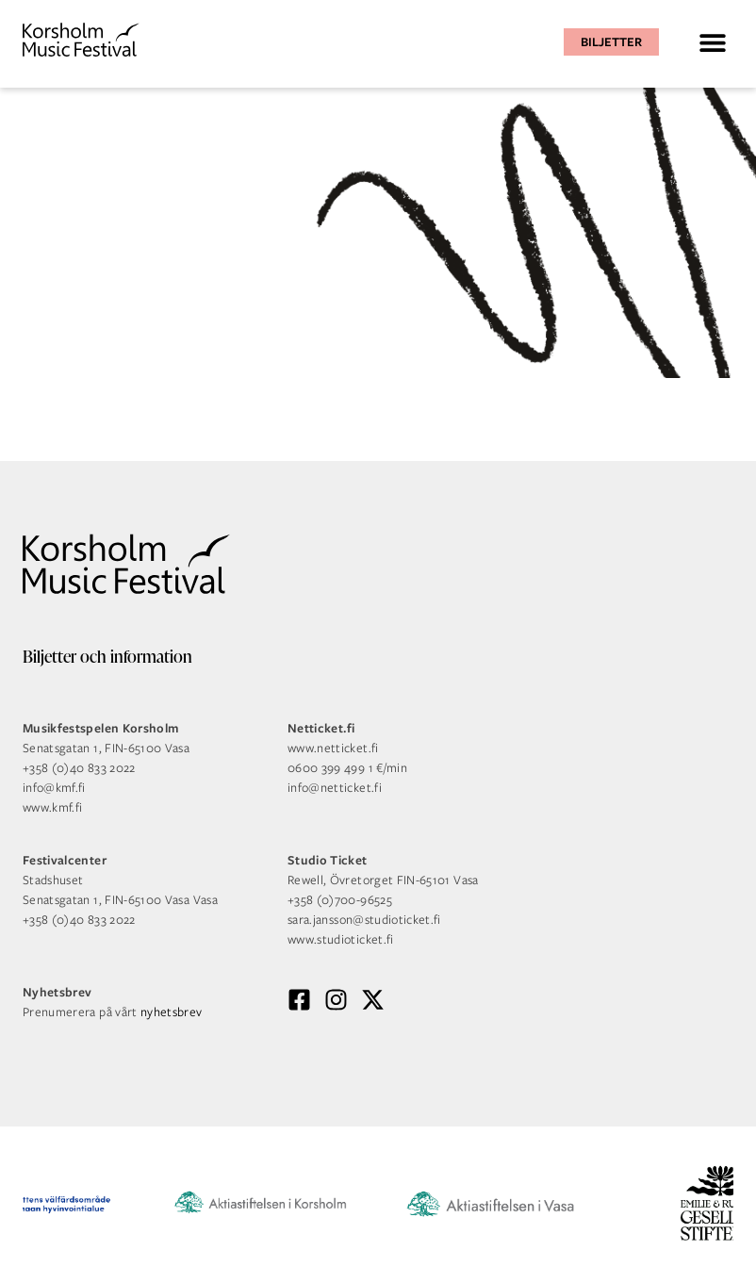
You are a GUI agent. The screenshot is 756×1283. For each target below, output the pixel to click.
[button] (712, 42)
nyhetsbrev (171, 1012)
